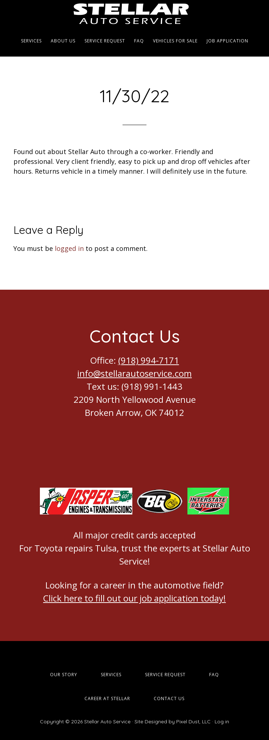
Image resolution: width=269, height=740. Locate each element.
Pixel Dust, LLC (193, 721)
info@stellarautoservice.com (134, 373)
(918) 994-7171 (148, 360)
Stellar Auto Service (134, 12)
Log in (222, 721)
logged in (69, 248)
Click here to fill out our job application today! (134, 598)
